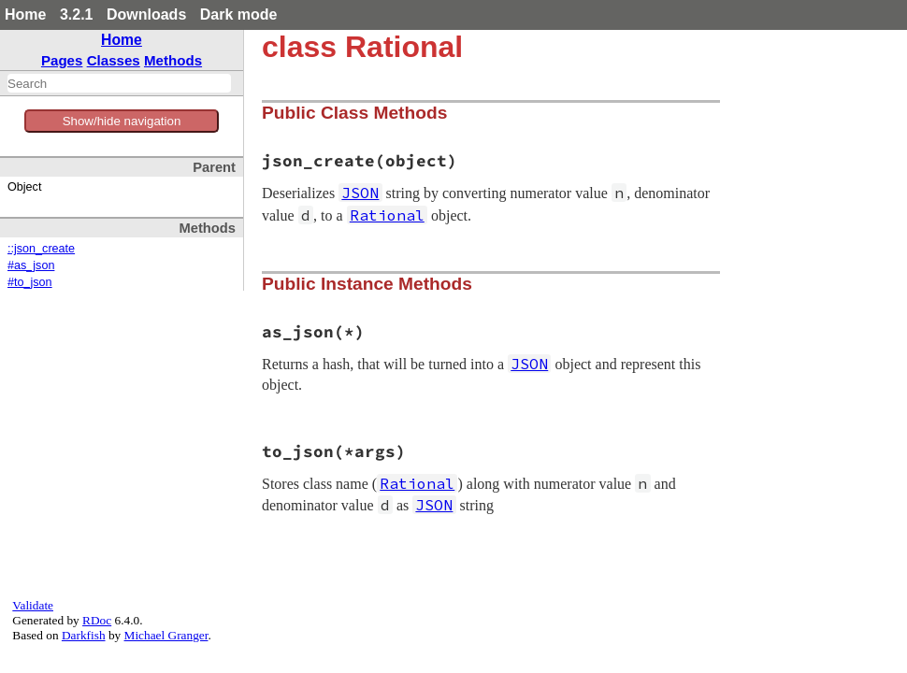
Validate (32, 605)
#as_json (30, 265)
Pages (62, 60)
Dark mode (239, 14)
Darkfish (84, 635)
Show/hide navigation (122, 121)
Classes (113, 60)
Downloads (146, 14)
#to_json (29, 282)
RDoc (96, 620)
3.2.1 (77, 14)
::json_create (41, 248)
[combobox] (119, 83)
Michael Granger (166, 635)
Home (25, 14)
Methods (173, 60)
